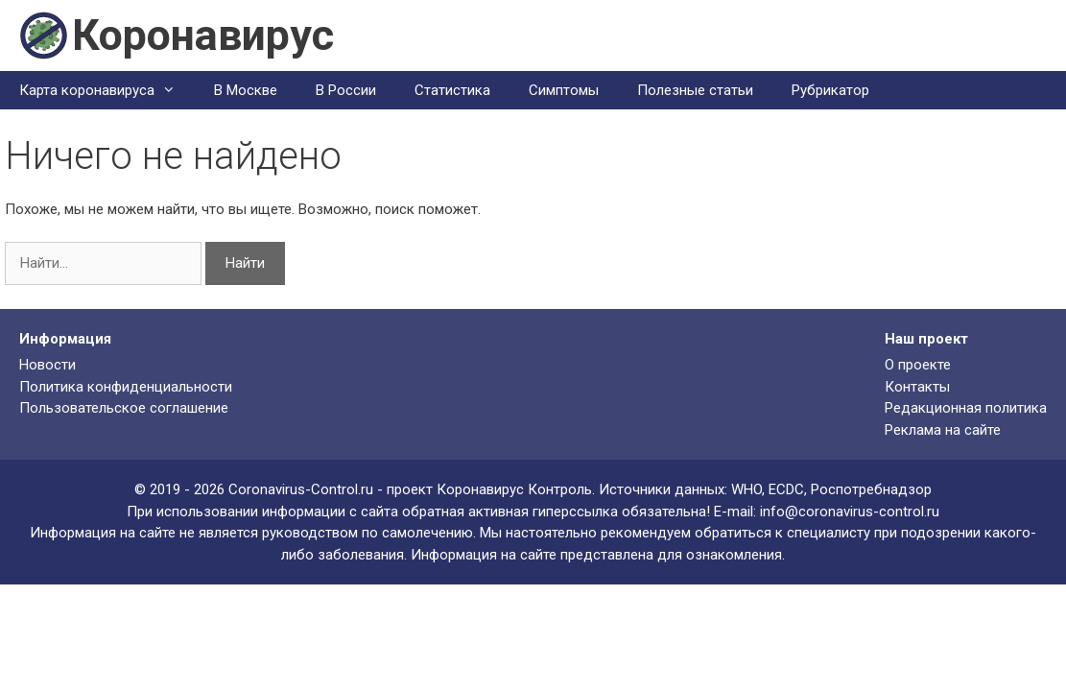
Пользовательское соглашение (123, 408)
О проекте (918, 364)
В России (346, 90)
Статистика (452, 90)
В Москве (245, 90)
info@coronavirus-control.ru (849, 511)
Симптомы (564, 90)
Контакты (917, 386)
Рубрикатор (830, 90)
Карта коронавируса (107, 90)
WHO (746, 489)
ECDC (786, 489)
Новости (47, 364)
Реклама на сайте (943, 430)
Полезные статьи (695, 90)
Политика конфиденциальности (125, 386)
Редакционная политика (966, 408)
